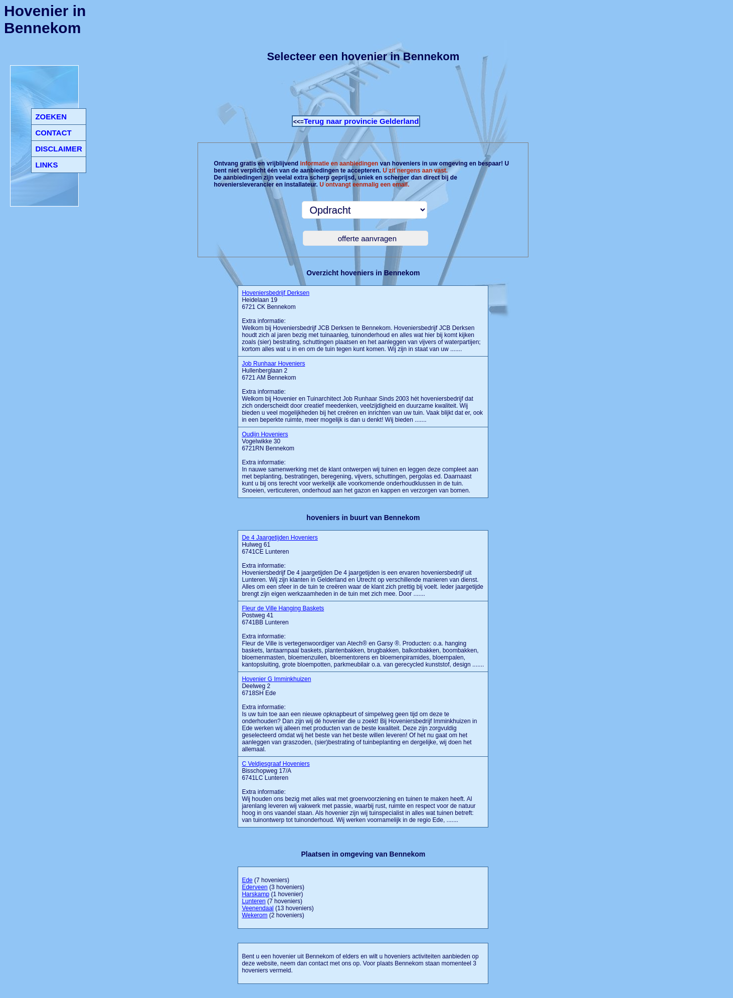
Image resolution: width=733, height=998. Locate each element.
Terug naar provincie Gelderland (361, 121)
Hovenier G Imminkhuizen (276, 679)
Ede (247, 880)
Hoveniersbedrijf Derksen (275, 292)
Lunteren (253, 901)
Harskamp (255, 894)
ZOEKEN (51, 116)
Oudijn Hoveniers (265, 434)
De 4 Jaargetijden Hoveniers (279, 537)
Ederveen (254, 887)
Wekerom (254, 915)
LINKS (46, 164)
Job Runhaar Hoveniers (273, 363)
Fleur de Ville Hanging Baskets (283, 608)
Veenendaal (257, 908)
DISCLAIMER (58, 148)
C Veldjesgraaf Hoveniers (275, 763)
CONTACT (53, 132)
